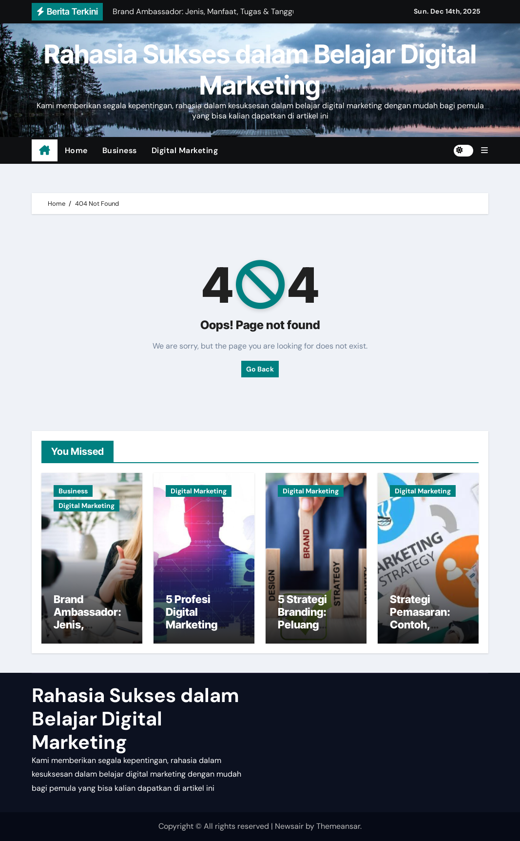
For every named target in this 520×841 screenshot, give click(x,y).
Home (76, 150)
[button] (484, 150)
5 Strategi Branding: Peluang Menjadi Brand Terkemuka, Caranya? (314, 631)
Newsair (289, 826)
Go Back (260, 369)
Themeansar (338, 826)
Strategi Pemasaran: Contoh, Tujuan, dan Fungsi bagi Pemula (420, 631)
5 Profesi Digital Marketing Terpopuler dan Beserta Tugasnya (204, 631)
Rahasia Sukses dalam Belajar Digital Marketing (260, 70)
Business (119, 150)
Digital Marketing (185, 150)
